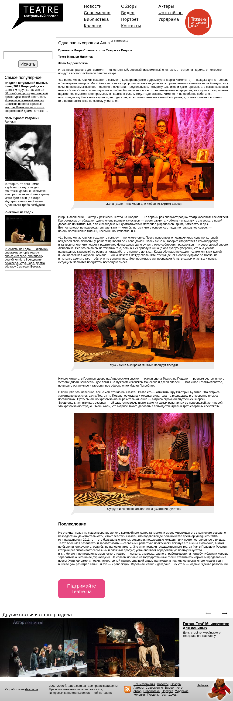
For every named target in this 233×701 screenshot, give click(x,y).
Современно (97, 13)
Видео (127, 13)
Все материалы (144, 684)
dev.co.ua (31, 689)
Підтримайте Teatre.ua (81, 588)
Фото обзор (170, 13)
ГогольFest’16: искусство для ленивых (206, 626)
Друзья (173, 694)
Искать (27, 64)
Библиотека (96, 19)
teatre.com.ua (77, 685)
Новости (93, 6)
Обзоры (129, 6)
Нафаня (202, 685)
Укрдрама (168, 19)
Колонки (92, 26)
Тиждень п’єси (157, 694)
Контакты (131, 26)
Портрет (130, 19)
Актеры (166, 6)
